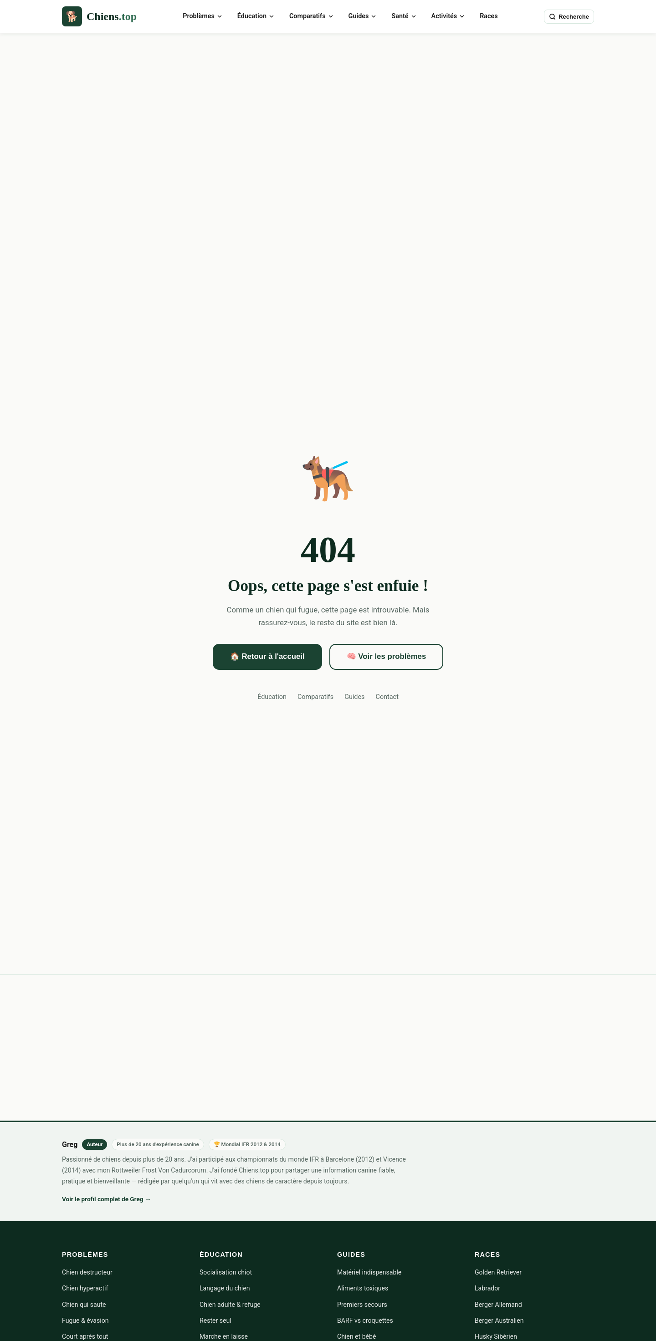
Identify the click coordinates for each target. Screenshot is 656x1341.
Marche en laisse (224, 1336)
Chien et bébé (356, 1336)
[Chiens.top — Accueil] (99, 16)
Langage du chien (225, 1288)
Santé (403, 16)
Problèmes (203, 16)
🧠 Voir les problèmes (386, 656)
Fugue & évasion (85, 1320)
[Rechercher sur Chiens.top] (569, 17)
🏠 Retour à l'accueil (267, 656)
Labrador (487, 1288)
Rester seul (215, 1320)
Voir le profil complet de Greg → (106, 1199)
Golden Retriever (498, 1272)
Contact (387, 697)
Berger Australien (499, 1320)
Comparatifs (311, 16)
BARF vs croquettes (365, 1320)
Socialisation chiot (226, 1272)
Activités (448, 16)
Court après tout (85, 1336)
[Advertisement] (328, 101)
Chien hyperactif (85, 1288)
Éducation (256, 16)
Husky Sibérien (496, 1336)
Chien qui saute (84, 1304)
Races (489, 16)
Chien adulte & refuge (230, 1304)
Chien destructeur (87, 1272)
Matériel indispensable (369, 1272)
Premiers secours (362, 1304)
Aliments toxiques (362, 1288)
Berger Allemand (498, 1304)
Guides (362, 16)
